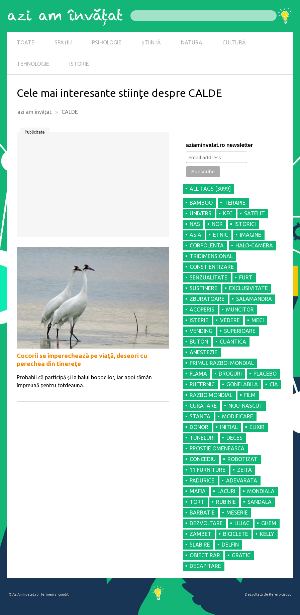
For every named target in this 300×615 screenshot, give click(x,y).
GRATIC (241, 555)
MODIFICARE (237, 416)
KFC (227, 213)
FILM (250, 395)
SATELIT (254, 213)
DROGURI (230, 374)
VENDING (201, 331)
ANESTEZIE (203, 352)
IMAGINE (250, 235)
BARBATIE (202, 512)
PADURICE (202, 480)
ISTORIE (79, 64)
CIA (274, 384)
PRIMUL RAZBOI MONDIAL (222, 363)
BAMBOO (201, 203)
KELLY (267, 534)
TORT (197, 502)
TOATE (25, 42)
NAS (195, 224)
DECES (234, 438)
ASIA (195, 235)
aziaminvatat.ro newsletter (219, 145)
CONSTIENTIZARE (212, 267)
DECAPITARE (205, 566)
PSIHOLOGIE (106, 42)
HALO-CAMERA (254, 245)
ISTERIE (199, 320)
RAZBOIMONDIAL (211, 395)
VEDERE (230, 320)
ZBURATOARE (207, 299)
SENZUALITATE (208, 277)
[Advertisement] (93, 187)
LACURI (226, 491)
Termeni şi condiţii (55, 594)
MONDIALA (261, 491)
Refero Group (280, 594)
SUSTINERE (203, 288)
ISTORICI (245, 224)
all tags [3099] (210, 189)
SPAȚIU (63, 42)
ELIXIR (257, 427)
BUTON (199, 342)
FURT (246, 277)
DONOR (199, 427)
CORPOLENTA (207, 245)
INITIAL (229, 427)
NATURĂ (191, 42)
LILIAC (241, 523)
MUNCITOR (240, 309)
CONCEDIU (203, 459)
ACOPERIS (202, 309)
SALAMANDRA (254, 299)
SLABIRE (200, 545)
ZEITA (244, 470)
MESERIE (237, 512)
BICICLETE (235, 534)
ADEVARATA (241, 480)
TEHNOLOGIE (33, 64)
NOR (217, 224)
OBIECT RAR (205, 555)
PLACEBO (265, 374)
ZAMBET (200, 534)
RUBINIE (226, 502)
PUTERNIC (202, 384)
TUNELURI (202, 438)
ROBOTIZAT (242, 459)
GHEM (268, 523)
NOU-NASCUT (245, 406)
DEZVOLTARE (206, 523)
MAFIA (198, 491)
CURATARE (203, 406)
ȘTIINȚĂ (151, 42)
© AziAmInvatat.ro (23, 594)
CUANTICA (233, 342)
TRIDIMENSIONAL (211, 256)
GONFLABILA (242, 384)
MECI (258, 320)
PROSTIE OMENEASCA (217, 448)
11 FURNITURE (207, 470)
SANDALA (259, 502)
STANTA (200, 416)
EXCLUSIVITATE (248, 288)
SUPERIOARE (240, 331)
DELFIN (230, 545)
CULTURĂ (234, 42)
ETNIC (220, 235)
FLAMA (198, 374)
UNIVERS (200, 213)
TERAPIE (234, 203)
